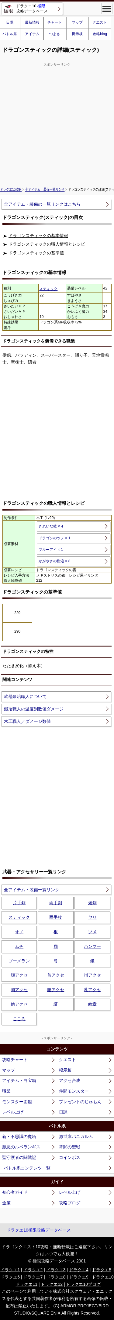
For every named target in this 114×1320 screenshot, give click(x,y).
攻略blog (100, 34)
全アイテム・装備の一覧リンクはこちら (42, 204)
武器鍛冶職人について (25, 696)
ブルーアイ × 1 (51, 550)
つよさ (54, 34)
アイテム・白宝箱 (19, 1080)
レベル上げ (12, 1112)
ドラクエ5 (101, 1269)
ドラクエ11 (26, 1284)
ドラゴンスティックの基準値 (36, 252)
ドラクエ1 (10, 1269)
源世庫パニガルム (76, 1136)
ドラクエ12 (52, 1284)
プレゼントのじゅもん (80, 1101)
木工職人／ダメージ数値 (27, 721)
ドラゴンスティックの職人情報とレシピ (47, 244)
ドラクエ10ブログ (83, 1284)
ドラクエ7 (33, 1277)
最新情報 (32, 22)
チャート (54, 22)
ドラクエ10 (103, 1277)
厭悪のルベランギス (21, 1146)
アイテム (32, 34)
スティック (48, 289)
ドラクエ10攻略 (11, 189)
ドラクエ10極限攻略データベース (38, 1230)
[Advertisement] (57, 124)
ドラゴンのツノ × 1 (54, 538)
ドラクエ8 (56, 1277)
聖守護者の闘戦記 (19, 1157)
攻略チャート (15, 1059)
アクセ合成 (69, 1080)
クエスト (99, 22)
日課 (63, 1112)
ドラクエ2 (33, 1269)
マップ (77, 22)
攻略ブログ (69, 1202)
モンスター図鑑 (17, 1101)
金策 (6, 1202)
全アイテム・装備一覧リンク (45, 189)
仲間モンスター (74, 1091)
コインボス (69, 1157)
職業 (6, 1091)
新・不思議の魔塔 (19, 1136)
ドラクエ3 (56, 1269)
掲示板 (77, 34)
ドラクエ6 (10, 1277)
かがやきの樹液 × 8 (54, 561)
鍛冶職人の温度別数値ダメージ (34, 708)
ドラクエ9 (78, 1277)
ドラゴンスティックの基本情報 (38, 235)
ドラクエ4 (78, 1269)
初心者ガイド (15, 1192)
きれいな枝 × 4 (51, 526)
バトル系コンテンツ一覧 (27, 1168)
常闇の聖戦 (69, 1146)
